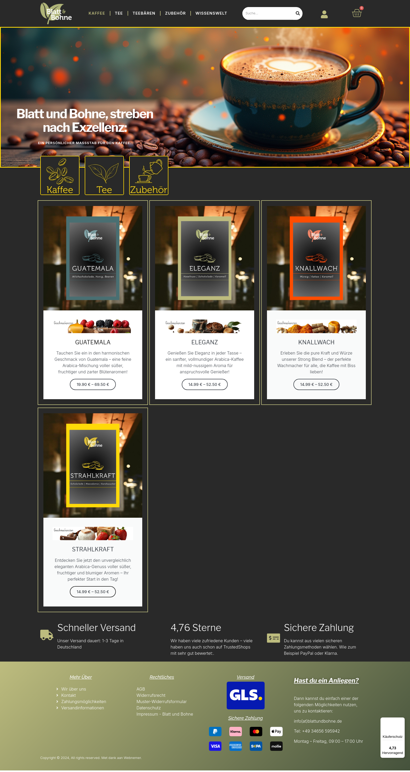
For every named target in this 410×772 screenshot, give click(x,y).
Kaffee (97, 13)
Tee (119, 13)
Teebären (144, 13)
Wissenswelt (211, 13)
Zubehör (175, 13)
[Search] (298, 13)
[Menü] (401, 720)
